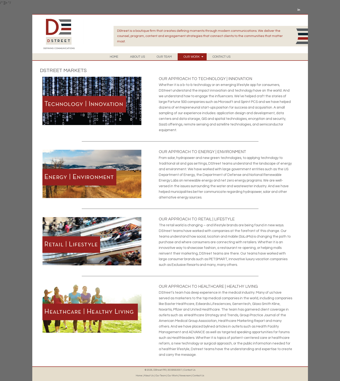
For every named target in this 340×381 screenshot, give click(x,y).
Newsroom (185, 375)
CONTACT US (221, 56)
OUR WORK (193, 56)
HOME (114, 56)
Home (139, 375)
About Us (149, 375)
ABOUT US (137, 56)
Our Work (173, 375)
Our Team (161, 375)
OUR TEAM (164, 56)
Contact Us (190, 370)
